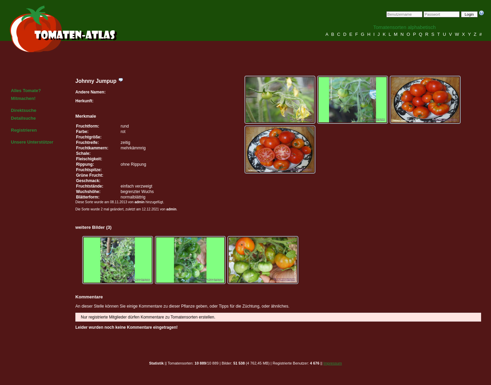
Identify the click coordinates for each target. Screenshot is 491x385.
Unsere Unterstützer (32, 142)
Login (469, 14)
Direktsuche (23, 110)
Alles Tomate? (26, 90)
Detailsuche (23, 118)
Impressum (332, 363)
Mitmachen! (23, 98)
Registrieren (24, 130)
